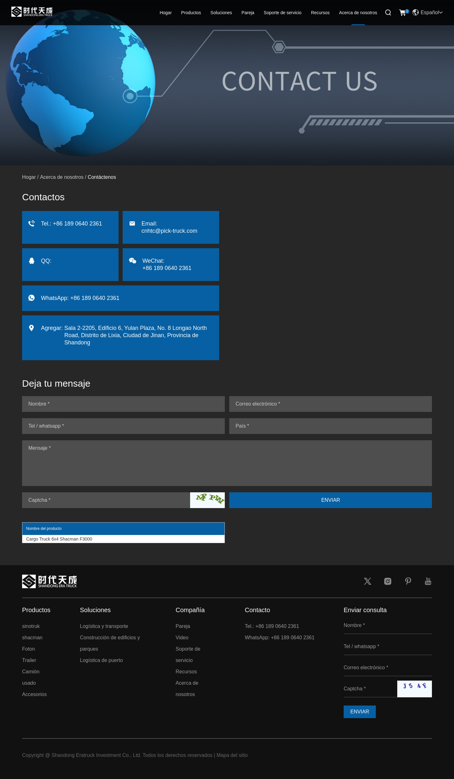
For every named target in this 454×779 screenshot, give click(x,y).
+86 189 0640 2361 (94, 298)
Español (427, 12)
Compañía (190, 609)
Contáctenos (102, 177)
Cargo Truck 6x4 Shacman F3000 (59, 539)
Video (182, 637)
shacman (32, 637)
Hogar (166, 12)
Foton (28, 649)
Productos (191, 12)
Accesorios (34, 694)
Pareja (248, 12)
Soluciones (221, 12)
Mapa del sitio (232, 755)
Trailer (29, 660)
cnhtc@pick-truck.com (169, 231)
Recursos (320, 12)
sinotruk (31, 626)
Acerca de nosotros (358, 12)
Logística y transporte (104, 626)
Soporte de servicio (283, 12)
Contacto (257, 609)
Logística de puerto (101, 660)
